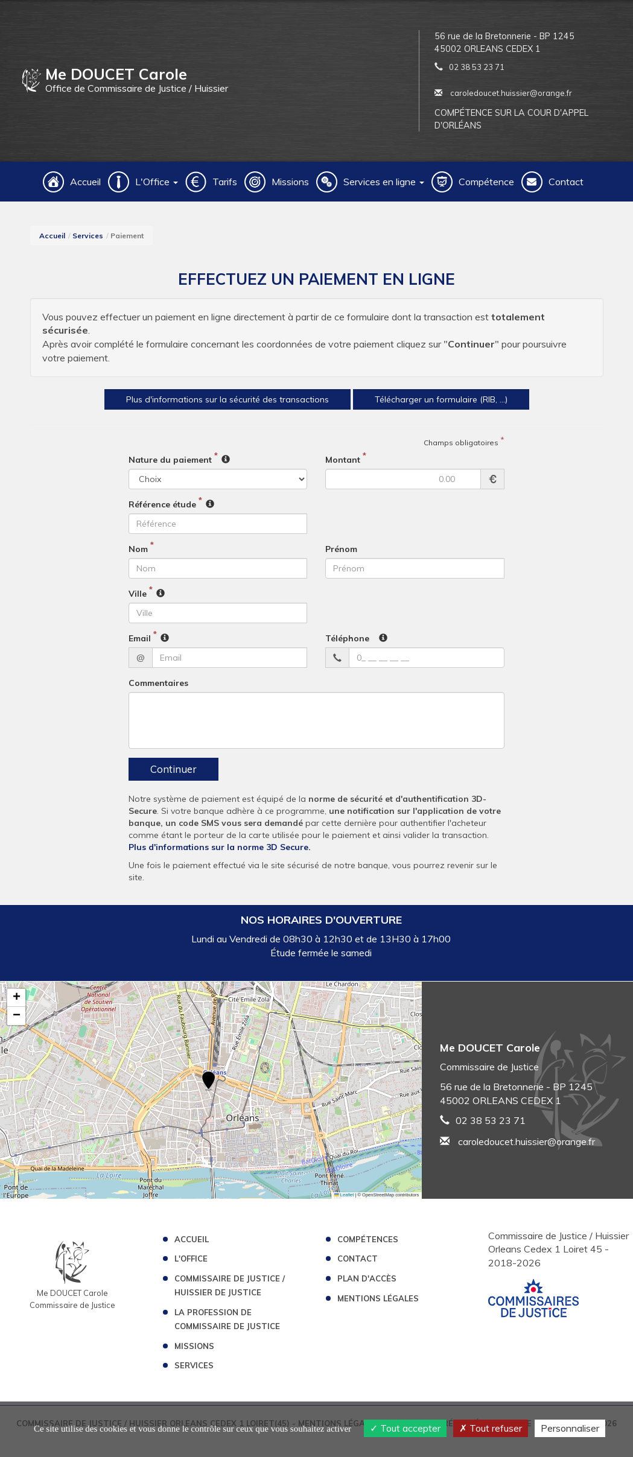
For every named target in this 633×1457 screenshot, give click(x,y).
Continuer (173, 773)
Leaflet (344, 1199)
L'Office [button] (156, 182)
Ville (138, 598)
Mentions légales (378, 1303)
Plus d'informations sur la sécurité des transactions (205, 401)
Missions (290, 182)
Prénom (341, 553)
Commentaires (158, 687)
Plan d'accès (366, 1283)
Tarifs (224, 182)
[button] (208, 1086)
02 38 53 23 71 (476, 67)
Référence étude (162, 509)
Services (87, 235)
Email (140, 643)
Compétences (367, 1243)
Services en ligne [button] (383, 182)
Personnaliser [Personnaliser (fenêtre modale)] (570, 1428)
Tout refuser (490, 1428)
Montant (342, 464)
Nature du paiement (170, 464)
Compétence (486, 182)
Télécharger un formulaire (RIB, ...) (475, 401)
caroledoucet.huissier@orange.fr (503, 93)
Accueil (85, 182)
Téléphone (347, 643)
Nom (138, 553)
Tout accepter (405, 1428)
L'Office (191, 1263)
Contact (566, 182)
